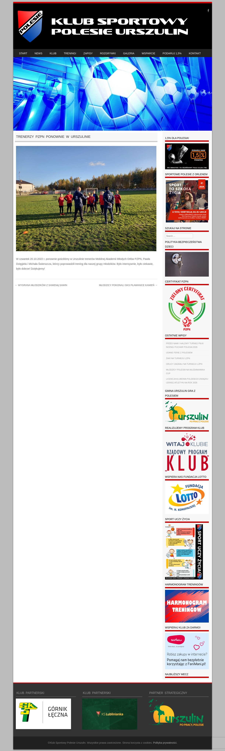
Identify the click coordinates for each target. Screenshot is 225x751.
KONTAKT (195, 53)
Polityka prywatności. (165, 742)
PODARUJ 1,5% (172, 53)
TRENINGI (70, 53)
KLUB (53, 53)
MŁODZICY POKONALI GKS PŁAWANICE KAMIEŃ (128, 285)
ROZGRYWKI (108, 53)
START (23, 53)
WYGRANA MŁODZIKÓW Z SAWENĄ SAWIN (41, 285)
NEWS (38, 53)
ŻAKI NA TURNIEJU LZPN (178, 358)
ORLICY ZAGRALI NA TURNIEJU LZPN (184, 364)
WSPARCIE (148, 53)
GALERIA (128, 53)
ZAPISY (88, 53)
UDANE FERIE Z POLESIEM (179, 352)
